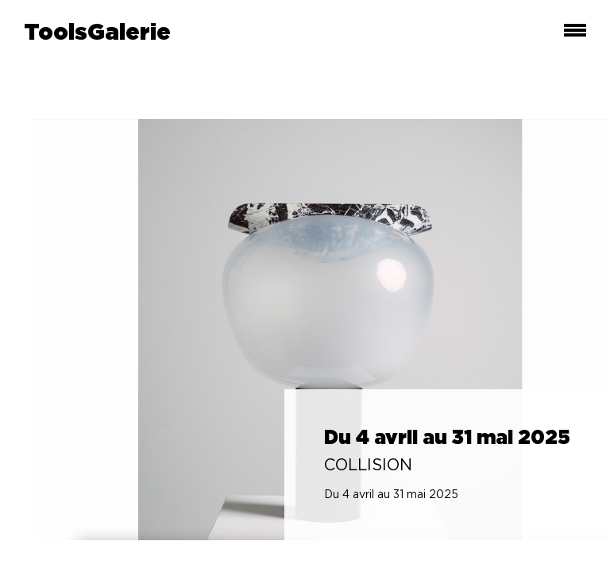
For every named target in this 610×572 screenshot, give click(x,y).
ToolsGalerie (97, 33)
